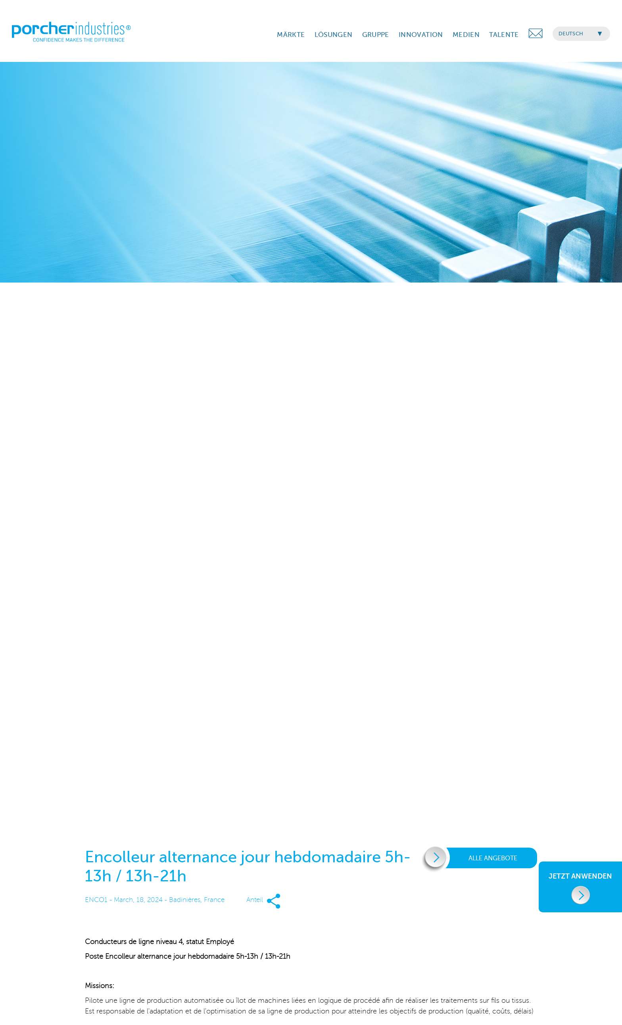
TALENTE (503, 34)
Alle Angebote (477, 858)
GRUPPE (375, 34)
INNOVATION (421, 34)
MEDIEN (466, 34)
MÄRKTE (291, 34)
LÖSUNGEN (334, 34)
